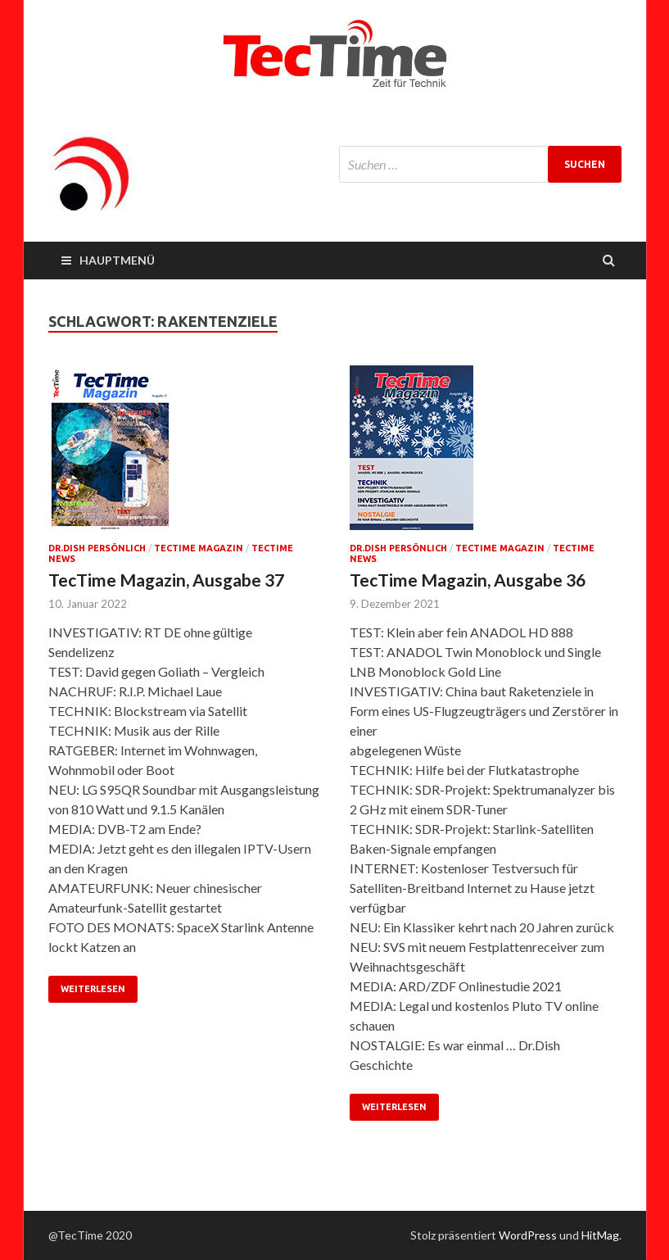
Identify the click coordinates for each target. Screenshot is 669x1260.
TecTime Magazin (198, 548)
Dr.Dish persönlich (97, 548)
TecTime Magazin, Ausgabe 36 (467, 579)
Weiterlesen (93, 989)
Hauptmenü (117, 260)
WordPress (528, 1235)
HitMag (600, 1235)
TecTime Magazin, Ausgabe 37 (166, 579)
